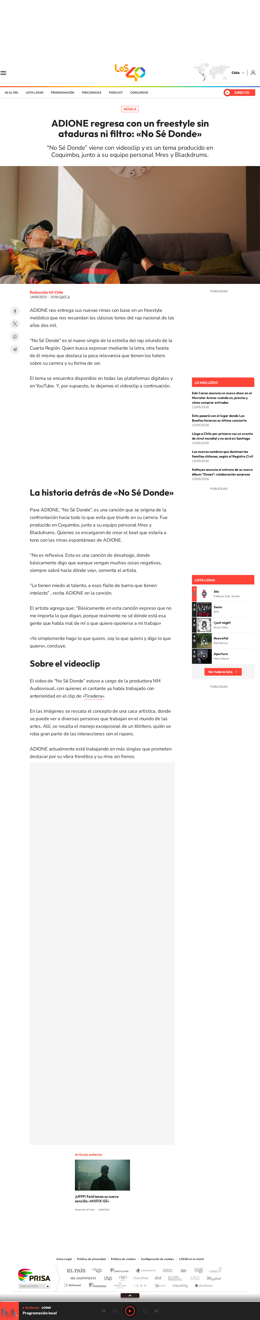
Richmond (73, 1284)
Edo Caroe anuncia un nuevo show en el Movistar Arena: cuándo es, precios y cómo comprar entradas (222, 398)
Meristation (203, 1284)
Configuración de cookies (157, 1259)
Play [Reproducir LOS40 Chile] (130, 1311)
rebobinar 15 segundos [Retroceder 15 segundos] (115, 1311)
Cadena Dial (158, 1277)
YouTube (120, 1227)
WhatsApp (15, 336)
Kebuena (210, 1277)
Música (130, 109)
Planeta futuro (193, 1277)
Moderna (96, 1284)
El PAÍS (76, 1271)
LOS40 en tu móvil (191, 1259)
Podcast (116, 92)
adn (196, 1271)
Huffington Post (82, 1277)
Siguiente (156, 1311)
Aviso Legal (64, 1259)
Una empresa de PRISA (34, 1274)
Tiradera (93, 696)
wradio (122, 1277)
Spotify (149, 1227)
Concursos (139, 92)
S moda (160, 1284)
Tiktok (101, 1227)
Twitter (15, 323)
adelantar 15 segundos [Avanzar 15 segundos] (145, 1311)
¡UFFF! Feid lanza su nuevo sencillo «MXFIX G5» (97, 1198)
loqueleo (180, 1284)
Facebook (15, 311)
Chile (236, 73)
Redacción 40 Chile (46, 292)
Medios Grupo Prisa (34, 1286)
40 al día (11, 92)
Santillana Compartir (146, 1271)
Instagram (111, 1227)
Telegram (15, 349)
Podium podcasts (119, 1284)
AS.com (181, 1271)
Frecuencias (91, 92)
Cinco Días (140, 1277)
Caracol (214, 1271)
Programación (62, 92)
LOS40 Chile (130, 72)
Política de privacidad (91, 1259)
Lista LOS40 (34, 92)
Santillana (121, 1271)
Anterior (103, 1311)
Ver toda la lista (220, 672)
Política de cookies (123, 1259)
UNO (108, 1277)
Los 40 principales (99, 1271)
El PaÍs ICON (139, 1284)
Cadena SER (166, 1271)
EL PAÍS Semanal (175, 1277)
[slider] (130, 1301)
